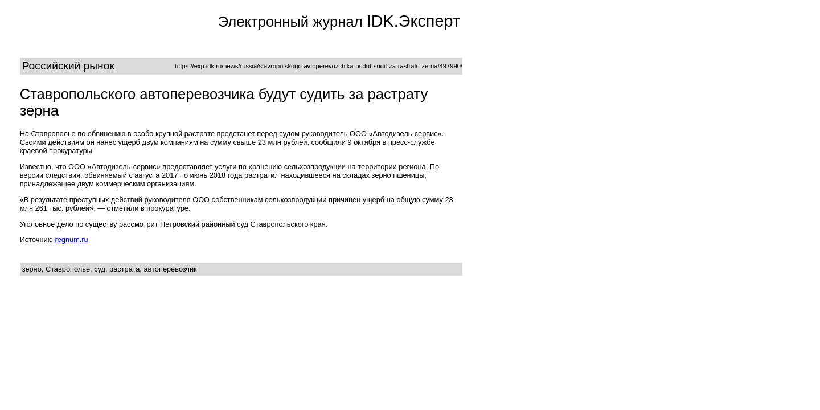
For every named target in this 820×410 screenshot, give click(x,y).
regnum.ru (71, 239)
